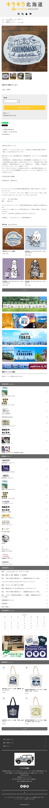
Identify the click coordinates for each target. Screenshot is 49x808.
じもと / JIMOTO (9, 19)
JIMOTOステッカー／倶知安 (9, 251)
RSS (30, 798)
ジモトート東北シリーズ (18, 19)
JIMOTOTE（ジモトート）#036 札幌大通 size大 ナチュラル (13, 689)
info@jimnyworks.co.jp (26, 781)
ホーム (3, 19)
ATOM (33, 798)
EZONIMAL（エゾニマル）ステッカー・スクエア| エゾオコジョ (13, 282)
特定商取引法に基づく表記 (9, 115)
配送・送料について (21, 797)
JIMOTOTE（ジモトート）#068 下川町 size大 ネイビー (13, 721)
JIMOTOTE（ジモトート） (11, 20)
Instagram (26, 798)
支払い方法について (12, 797)
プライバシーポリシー (19, 798)
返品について (6, 113)
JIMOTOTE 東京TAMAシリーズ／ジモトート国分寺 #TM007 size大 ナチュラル (36, 721)
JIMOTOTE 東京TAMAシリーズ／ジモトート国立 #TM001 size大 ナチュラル (36, 690)
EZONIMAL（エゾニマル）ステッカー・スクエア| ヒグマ (35, 282)
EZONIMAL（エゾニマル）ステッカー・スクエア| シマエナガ (35, 252)
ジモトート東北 (20, 22)
